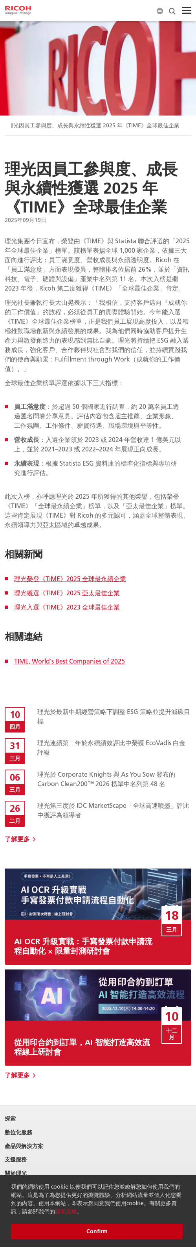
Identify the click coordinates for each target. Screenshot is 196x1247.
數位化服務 (18, 1132)
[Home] (18, 11)
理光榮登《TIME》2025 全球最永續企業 (70, 578)
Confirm (96, 1231)
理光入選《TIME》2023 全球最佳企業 (67, 607)
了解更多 (17, 839)
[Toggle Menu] (186, 10)
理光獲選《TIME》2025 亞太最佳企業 (67, 593)
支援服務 (16, 1159)
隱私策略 (66, 1211)
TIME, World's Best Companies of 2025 (69, 661)
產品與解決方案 (24, 1146)
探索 (10, 1118)
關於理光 (16, 1173)
